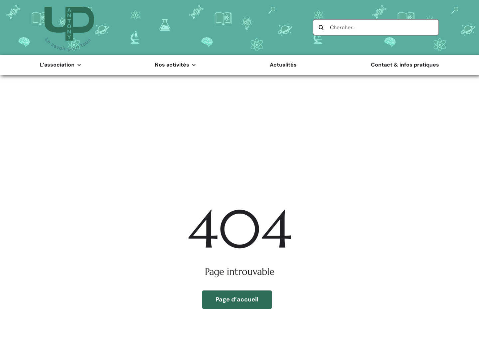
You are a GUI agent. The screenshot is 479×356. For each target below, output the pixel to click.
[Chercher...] (376, 27)
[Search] (321, 27)
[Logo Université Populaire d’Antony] (69, 9)
